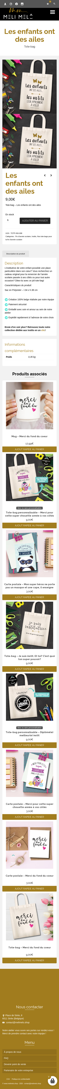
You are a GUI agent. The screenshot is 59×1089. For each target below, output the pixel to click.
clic (43, 330)
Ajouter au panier (35, 220)
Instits (34, 236)
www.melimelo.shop (11, 1083)
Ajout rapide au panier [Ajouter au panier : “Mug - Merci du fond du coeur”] (29, 449)
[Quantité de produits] (8, 220)
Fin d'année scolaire (23, 236)
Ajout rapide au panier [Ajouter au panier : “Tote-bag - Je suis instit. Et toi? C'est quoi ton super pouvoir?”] (29, 669)
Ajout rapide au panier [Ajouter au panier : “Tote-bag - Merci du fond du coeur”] (29, 960)
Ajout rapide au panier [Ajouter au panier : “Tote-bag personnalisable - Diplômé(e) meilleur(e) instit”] (29, 745)
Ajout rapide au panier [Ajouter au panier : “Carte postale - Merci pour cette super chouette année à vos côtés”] (29, 817)
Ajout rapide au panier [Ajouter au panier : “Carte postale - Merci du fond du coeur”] (29, 888)
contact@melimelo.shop (16, 1022)
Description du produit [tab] (15, 254)
